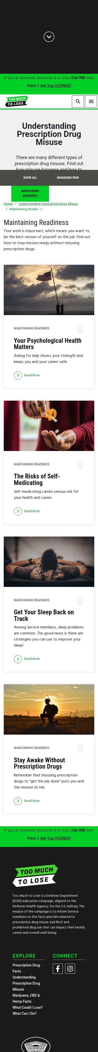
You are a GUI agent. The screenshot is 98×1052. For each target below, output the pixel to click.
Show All (30, 177)
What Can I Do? (24, 1013)
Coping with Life (68, 193)
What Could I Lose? (28, 1007)
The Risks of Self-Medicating (37, 479)
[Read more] (27, 375)
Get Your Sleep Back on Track (44, 615)
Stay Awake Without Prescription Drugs (39, 763)
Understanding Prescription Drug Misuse (26, 983)
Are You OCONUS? (55, 86)
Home (8, 204)
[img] (49, 290)
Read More (27, 375)
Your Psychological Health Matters (47, 343)
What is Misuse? (49, 209)
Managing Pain (68, 177)
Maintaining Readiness (30, 193)
